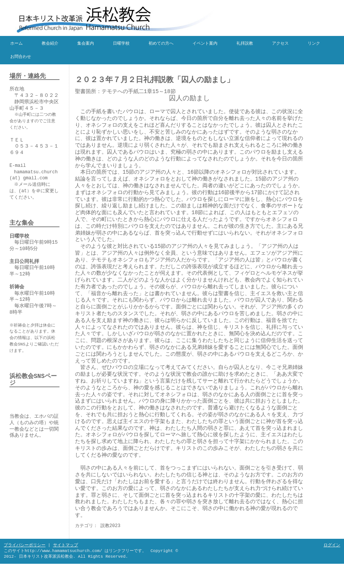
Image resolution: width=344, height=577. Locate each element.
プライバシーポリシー (24, 545)
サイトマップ (65, 545)
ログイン (332, 545)
